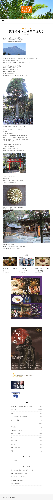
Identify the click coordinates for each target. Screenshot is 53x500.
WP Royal (12, 497)
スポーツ (13, 413)
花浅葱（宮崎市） (15, 483)
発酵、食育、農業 (15, 447)
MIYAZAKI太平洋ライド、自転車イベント (21, 406)
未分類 (13, 444)
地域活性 (13, 427)
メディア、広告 (15, 420)
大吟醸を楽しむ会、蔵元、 (18, 430)
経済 (12, 451)
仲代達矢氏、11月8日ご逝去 (18, 477)
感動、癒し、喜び (26, 28)
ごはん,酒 (13, 409)
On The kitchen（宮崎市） (18, 480)
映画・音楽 (14, 440)
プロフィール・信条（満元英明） (19, 416)
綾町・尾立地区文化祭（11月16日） (20, 473)
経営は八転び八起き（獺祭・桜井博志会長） (22, 470)
